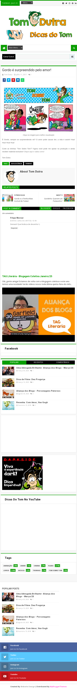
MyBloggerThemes (58, 687)
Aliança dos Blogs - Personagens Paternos (38, 391)
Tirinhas (28, 164)
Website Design (28, 687)
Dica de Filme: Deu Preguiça (30, 379)
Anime (23, 566)
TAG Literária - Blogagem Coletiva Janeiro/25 (27, 276)
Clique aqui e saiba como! (34, 152)
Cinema (37, 566)
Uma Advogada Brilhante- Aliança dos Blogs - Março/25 (44, 368)
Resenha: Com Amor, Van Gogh (32, 402)
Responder (14, 228)
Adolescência (16, 164)
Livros (6, 570)
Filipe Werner (17, 218)
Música (21, 570)
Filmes (50, 566)
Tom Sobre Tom (55, 570)
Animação (8, 566)
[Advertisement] (22, 433)
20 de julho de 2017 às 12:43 (24, 221)
